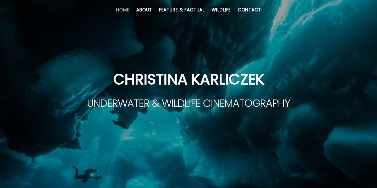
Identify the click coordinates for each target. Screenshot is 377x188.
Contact (249, 10)
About (144, 10)
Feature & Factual (181, 10)
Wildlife (221, 10)
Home (122, 10)
